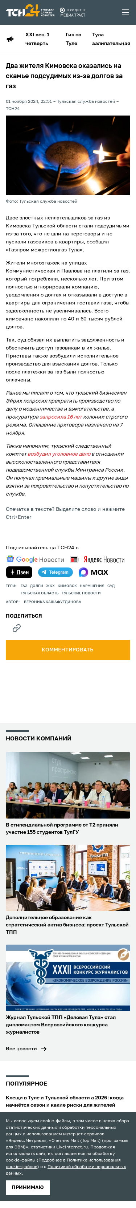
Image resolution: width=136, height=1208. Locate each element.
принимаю (28, 1187)
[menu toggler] (125, 12)
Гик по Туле (73, 39)
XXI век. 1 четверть (37, 39)
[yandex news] (97, 559)
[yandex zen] (19, 572)
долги (36, 586)
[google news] (35, 559)
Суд (111, 586)
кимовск (67, 586)
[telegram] (55, 572)
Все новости (21, 1048)
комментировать (68, 650)
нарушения (92, 586)
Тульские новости (81, 593)
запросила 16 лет (61, 417)
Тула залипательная (111, 39)
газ (24, 586)
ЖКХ (50, 586)
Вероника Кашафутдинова (52, 602)
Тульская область (40, 593)
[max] (93, 572)
